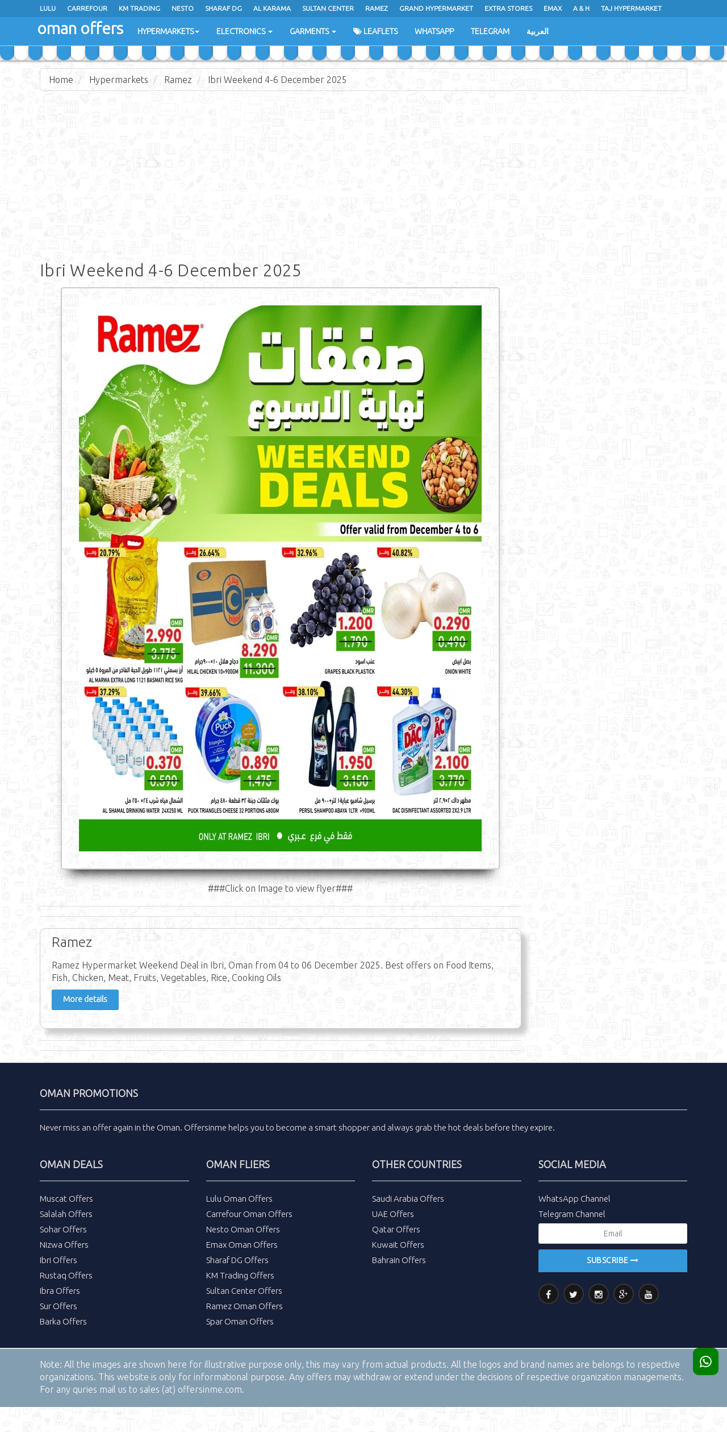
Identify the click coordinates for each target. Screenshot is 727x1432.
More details (85, 999)
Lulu (48, 8)
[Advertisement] (363, 182)
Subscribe (613, 1260)
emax (553, 8)
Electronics (244, 31)
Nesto (183, 8)
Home (61, 80)
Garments (313, 31)
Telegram (490, 31)
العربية (538, 31)
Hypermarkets (168, 31)
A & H (581, 8)
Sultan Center (328, 8)
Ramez (178, 80)
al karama (272, 8)
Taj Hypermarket (631, 8)
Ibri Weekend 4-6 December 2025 (277, 80)
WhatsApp (434, 31)
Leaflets (375, 31)
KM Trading (139, 8)
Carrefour (87, 8)
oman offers (80, 28)
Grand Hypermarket (436, 8)
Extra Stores (508, 8)
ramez (376, 8)
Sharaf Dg (223, 8)
